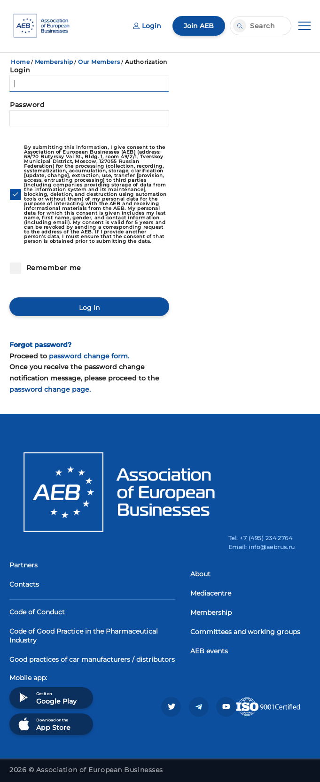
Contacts (24, 584)
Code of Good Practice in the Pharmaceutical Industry (83, 635)
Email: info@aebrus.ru (261, 546)
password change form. (89, 356)
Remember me (52, 267)
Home (20, 61)
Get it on (46, 697)
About (200, 574)
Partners (23, 565)
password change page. (50, 389)
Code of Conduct (37, 612)
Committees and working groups (245, 631)
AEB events (209, 651)
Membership (54, 61)
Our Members (99, 61)
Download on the (43, 724)
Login (147, 26)
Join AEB (199, 26)
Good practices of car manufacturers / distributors (92, 659)
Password (27, 105)
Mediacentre (210, 593)
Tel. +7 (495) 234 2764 (260, 538)
